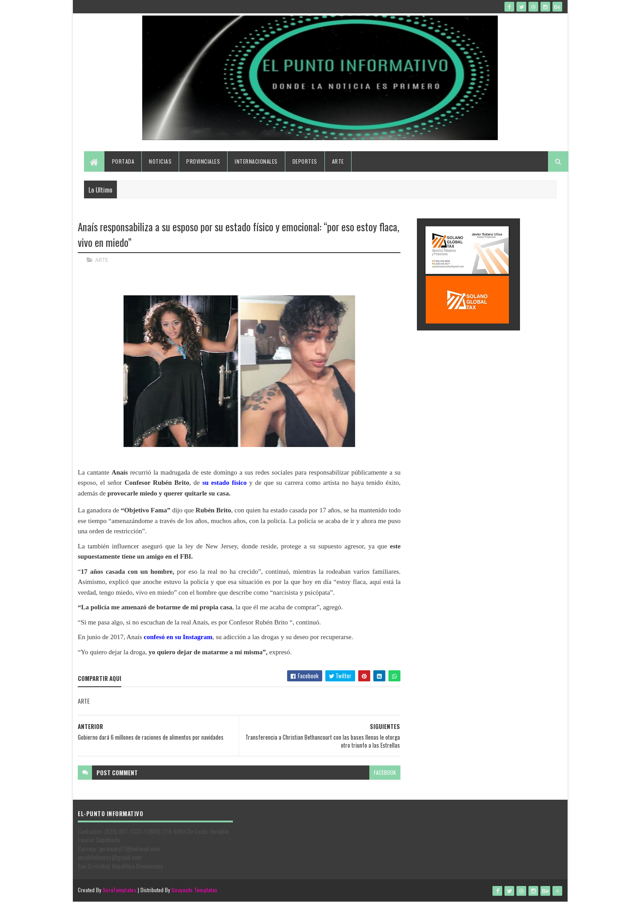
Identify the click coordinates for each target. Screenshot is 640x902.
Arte (338, 161)
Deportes (304, 161)
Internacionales (256, 161)
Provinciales (203, 161)
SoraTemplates (119, 890)
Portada (123, 161)
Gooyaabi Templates (194, 890)
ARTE (101, 260)
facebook (385, 772)
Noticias (160, 161)
